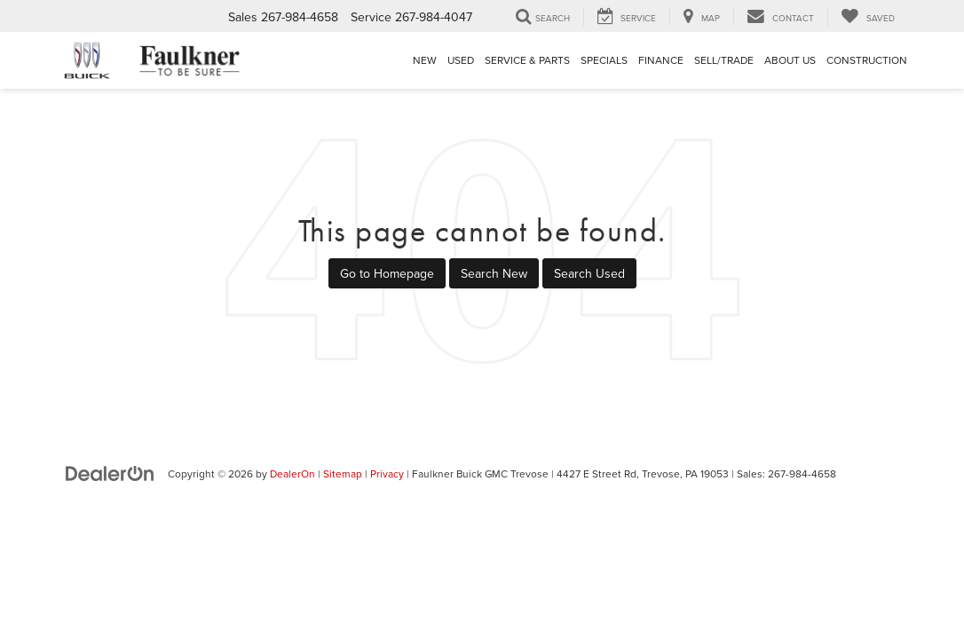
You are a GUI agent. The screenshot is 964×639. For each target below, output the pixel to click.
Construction (866, 59)
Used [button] (460, 59)
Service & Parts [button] (527, 59)
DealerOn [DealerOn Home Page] (292, 473)
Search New (494, 273)
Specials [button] (604, 59)
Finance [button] (660, 59)
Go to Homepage (387, 273)
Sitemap (342, 473)
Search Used (589, 273)
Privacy (387, 473)
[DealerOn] (110, 473)
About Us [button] (790, 59)
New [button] (425, 59)
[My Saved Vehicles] (867, 17)
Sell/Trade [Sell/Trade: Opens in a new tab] (724, 59)
